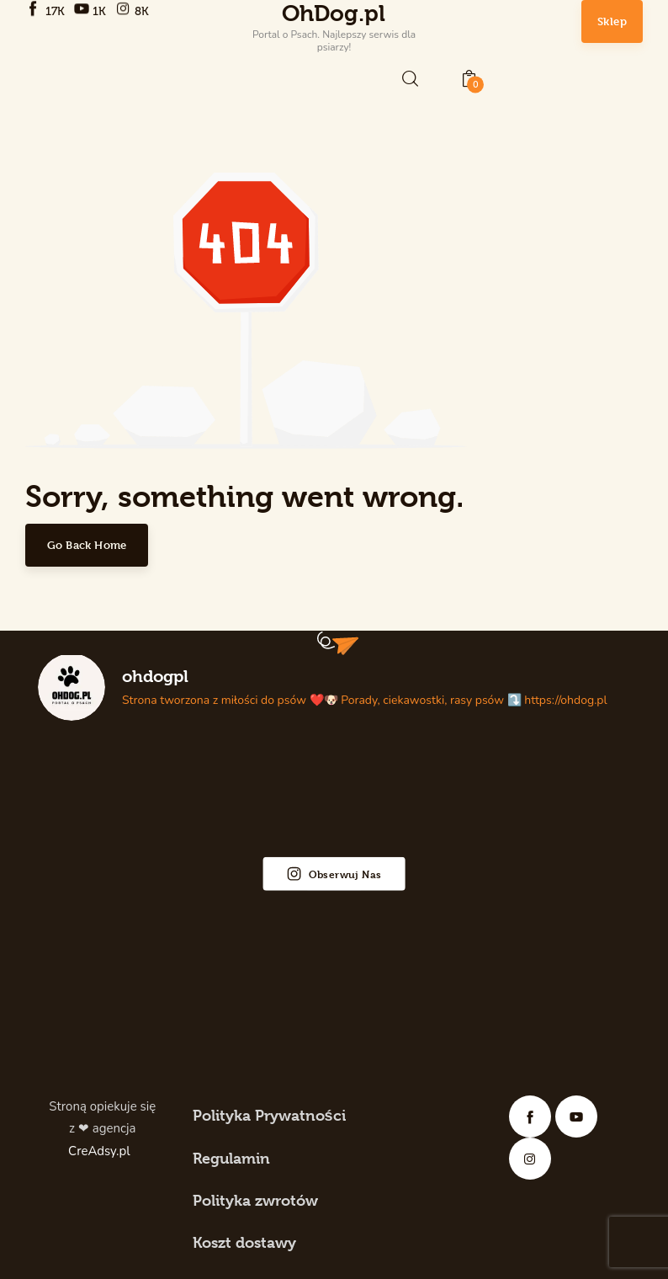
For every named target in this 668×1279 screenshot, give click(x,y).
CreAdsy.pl (100, 1151)
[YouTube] (92, 10)
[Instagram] (133, 10)
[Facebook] (47, 10)
